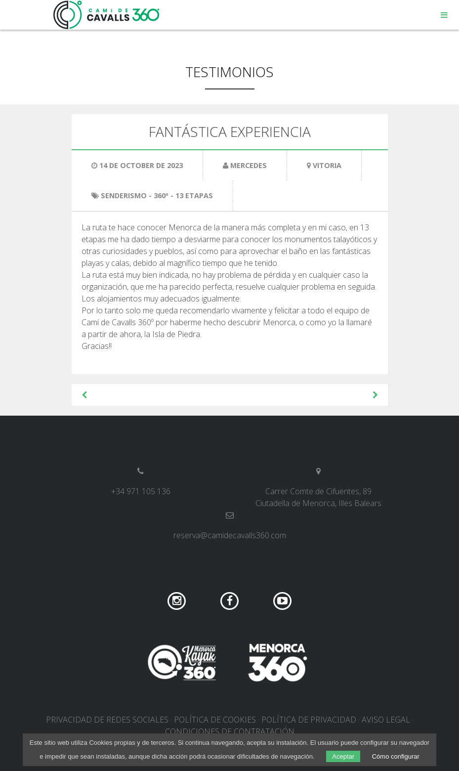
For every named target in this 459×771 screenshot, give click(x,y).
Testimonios (229, 71)
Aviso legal (386, 719)
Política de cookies (215, 719)
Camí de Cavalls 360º (107, 15)
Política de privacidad (308, 719)
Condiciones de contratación (229, 731)
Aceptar (343, 756)
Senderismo (124, 195)
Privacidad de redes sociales (107, 719)
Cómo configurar (395, 756)
